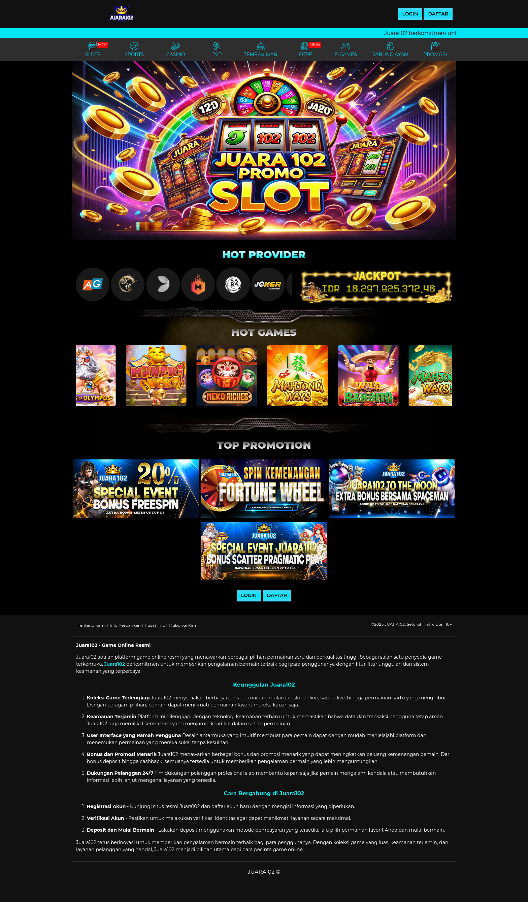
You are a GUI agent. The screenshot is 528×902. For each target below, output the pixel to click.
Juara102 (114, 664)
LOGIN (410, 14)
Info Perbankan (125, 625)
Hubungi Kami (184, 625)
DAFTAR (438, 14)
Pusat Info (155, 625)
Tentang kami (92, 625)
